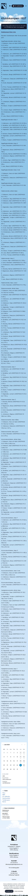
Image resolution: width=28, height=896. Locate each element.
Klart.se (4, 801)
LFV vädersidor (6, 796)
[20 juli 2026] (4, 765)
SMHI (3, 794)
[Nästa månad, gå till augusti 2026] (25, 744)
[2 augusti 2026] (24, 769)
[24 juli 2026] (17, 765)
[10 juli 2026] (17, 757)
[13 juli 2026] (4, 761)
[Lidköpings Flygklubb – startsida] (4, 6)
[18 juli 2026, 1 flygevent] (20, 761)
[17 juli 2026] (17, 761)
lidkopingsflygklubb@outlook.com (14, 864)
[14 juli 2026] (7, 761)
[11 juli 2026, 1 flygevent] (20, 757)
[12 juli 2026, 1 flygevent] (24, 757)
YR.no (3, 792)
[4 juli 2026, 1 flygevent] (20, 752)
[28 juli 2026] (7, 769)
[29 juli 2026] (10, 769)
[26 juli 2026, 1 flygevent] (24, 765)
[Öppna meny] (26, 6)
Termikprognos (6, 800)
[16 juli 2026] (14, 761)
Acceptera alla (9, 891)
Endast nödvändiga (18, 891)
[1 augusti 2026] (20, 769)
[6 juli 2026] (4, 757)
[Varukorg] (10, 6)
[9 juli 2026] (14, 757)
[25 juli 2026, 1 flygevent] (20, 765)
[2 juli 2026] (14, 752)
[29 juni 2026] (4, 752)
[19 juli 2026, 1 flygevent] (24, 761)
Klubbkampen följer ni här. (8, 32)
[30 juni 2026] (7, 752)
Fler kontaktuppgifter (14, 867)
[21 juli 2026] (7, 765)
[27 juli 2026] (4, 769)
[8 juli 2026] (10, 757)
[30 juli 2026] (14, 769)
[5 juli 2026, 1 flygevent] (24, 752)
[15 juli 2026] (10, 761)
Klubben (14, 879)
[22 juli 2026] (10, 765)
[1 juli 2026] (10, 752)
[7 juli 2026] (7, 757)
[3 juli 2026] (17, 752)
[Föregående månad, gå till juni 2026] (22, 744)
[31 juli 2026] (17, 769)
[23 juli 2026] (14, 765)
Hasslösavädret (6, 798)
